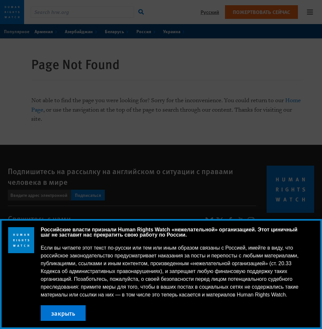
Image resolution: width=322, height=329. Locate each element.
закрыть (63, 313)
